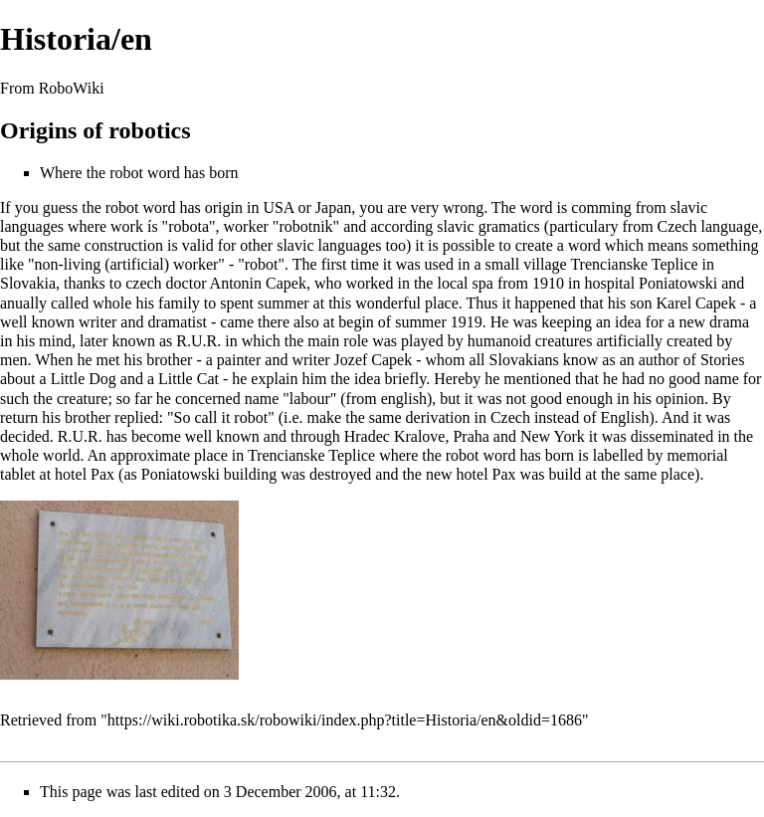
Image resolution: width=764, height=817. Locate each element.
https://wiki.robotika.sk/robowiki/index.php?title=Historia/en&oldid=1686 (344, 720)
